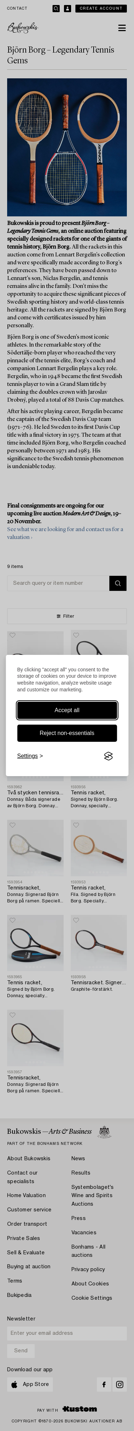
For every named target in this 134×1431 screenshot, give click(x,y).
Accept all (67, 710)
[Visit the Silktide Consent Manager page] (108, 756)
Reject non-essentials (67, 733)
